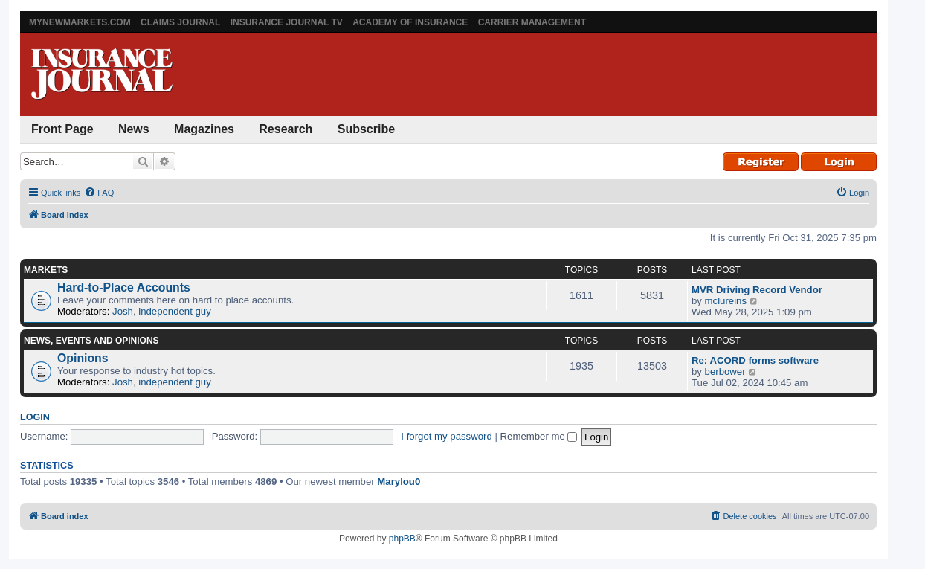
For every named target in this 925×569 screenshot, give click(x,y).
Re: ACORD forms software (755, 360)
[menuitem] (99, 193)
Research (285, 129)
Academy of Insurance (410, 22)
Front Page (62, 129)
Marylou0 (398, 481)
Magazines (204, 129)
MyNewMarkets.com (80, 22)
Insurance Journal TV (287, 22)
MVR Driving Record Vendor (757, 289)
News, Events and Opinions (91, 340)
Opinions (83, 358)
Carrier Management (532, 22)
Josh (122, 311)
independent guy (174, 311)
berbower (725, 371)
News (133, 129)
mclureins (726, 300)
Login (35, 417)
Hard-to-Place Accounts (123, 287)
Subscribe (366, 129)
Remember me (539, 436)
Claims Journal (180, 22)
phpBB (402, 538)
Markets (46, 270)
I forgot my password (446, 436)
